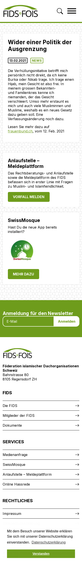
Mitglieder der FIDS (19, 415)
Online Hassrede (16, 484)
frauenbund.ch (20, 131)
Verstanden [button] (41, 553)
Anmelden (66, 321)
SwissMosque (14, 464)
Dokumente (12, 425)
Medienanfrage (15, 454)
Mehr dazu (23, 274)
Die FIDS (10, 405)
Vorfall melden (28, 197)
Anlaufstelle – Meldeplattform (27, 474)
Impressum (12, 513)
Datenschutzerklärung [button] (49, 542)
